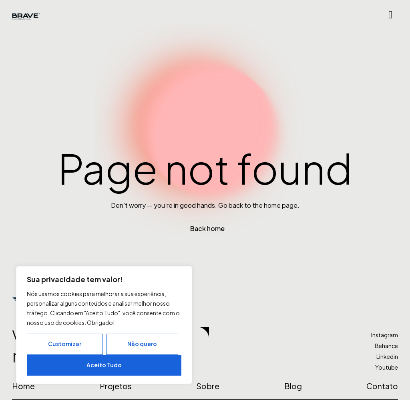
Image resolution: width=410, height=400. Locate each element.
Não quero (142, 343)
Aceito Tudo (104, 364)
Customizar (64, 343)
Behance (386, 345)
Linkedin (387, 356)
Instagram (384, 334)
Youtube (386, 367)
